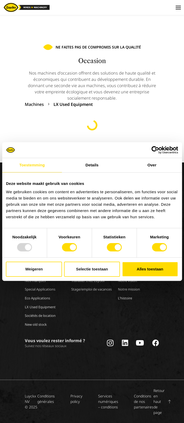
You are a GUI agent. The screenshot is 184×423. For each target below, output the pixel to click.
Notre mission (129, 289)
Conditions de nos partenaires (143, 401)
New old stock (36, 324)
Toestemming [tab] (32, 165)
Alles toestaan (150, 269)
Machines (34, 104)
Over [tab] (152, 165)
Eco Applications (37, 298)
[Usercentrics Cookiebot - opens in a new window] (155, 150)
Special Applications (40, 289)
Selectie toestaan (92, 269)
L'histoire (125, 298)
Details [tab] (92, 165)
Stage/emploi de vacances (91, 289)
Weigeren (34, 269)
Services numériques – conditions (108, 401)
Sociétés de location (40, 315)
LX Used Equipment (40, 307)
